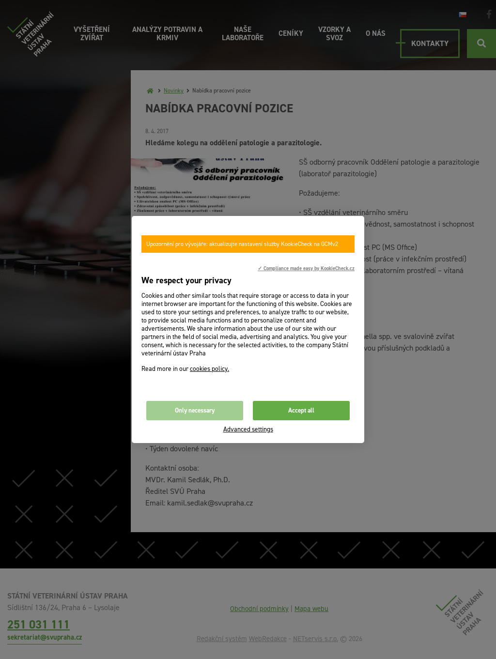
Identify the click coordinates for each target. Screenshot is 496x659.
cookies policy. (209, 369)
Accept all (301, 410)
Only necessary (195, 410)
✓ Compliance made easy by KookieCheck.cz (306, 268)
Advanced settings (248, 429)
